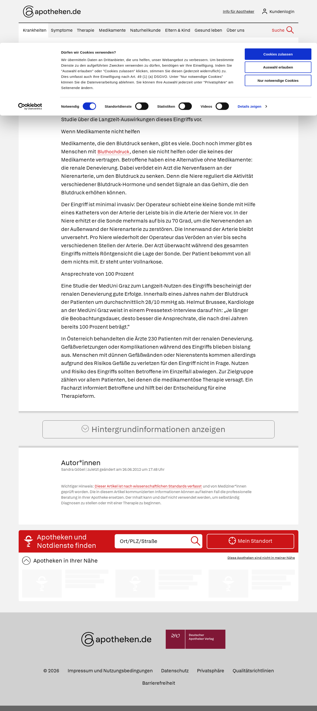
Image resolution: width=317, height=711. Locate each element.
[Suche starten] (196, 547)
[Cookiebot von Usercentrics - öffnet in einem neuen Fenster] (30, 63)
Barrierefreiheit (158, 688)
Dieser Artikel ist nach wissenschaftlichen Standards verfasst (148, 491)
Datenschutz (175, 676)
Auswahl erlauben (278, 25)
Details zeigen (249, 64)
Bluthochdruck (115, 152)
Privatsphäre (210, 676)
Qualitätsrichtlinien (253, 676)
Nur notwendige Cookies (278, 38)
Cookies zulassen (278, 11)
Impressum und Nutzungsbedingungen (110, 676)
